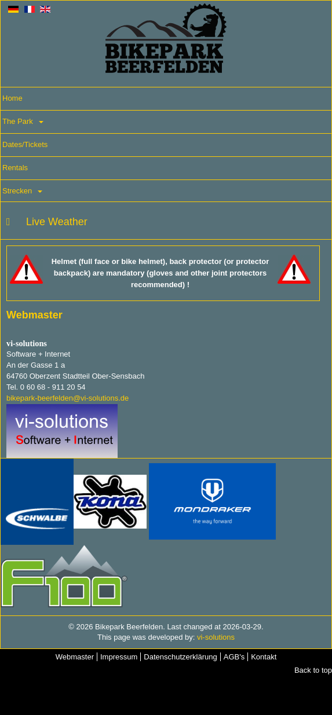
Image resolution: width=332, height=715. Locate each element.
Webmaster (75, 656)
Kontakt (263, 656)
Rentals (15, 167)
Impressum (118, 656)
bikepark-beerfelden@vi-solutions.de (67, 398)
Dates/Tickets (25, 144)
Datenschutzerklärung (180, 656)
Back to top (313, 670)
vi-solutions (216, 637)
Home (12, 98)
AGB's (234, 656)
